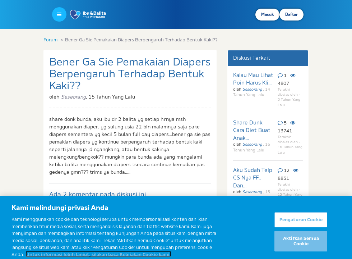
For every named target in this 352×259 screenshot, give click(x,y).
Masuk (267, 14)
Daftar (291, 14)
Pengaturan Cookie (301, 227)
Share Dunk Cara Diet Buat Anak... (251, 130)
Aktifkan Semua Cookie (301, 248)
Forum (50, 39)
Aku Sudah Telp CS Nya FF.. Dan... (252, 178)
